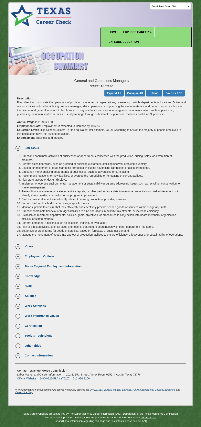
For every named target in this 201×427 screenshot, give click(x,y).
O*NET (93, 389)
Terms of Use (148, 417)
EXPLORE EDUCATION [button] (125, 41)
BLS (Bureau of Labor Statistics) (115, 389)
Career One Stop (24, 392)
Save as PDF (174, 93)
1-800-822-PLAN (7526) (54, 378)
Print (155, 93)
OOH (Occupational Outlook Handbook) (154, 389)
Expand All (114, 93)
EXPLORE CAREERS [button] (138, 32)
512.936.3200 (81, 378)
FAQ (144, 421)
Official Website (26, 378)
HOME (113, 32)
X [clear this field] (188, 6)
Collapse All (135, 93)
